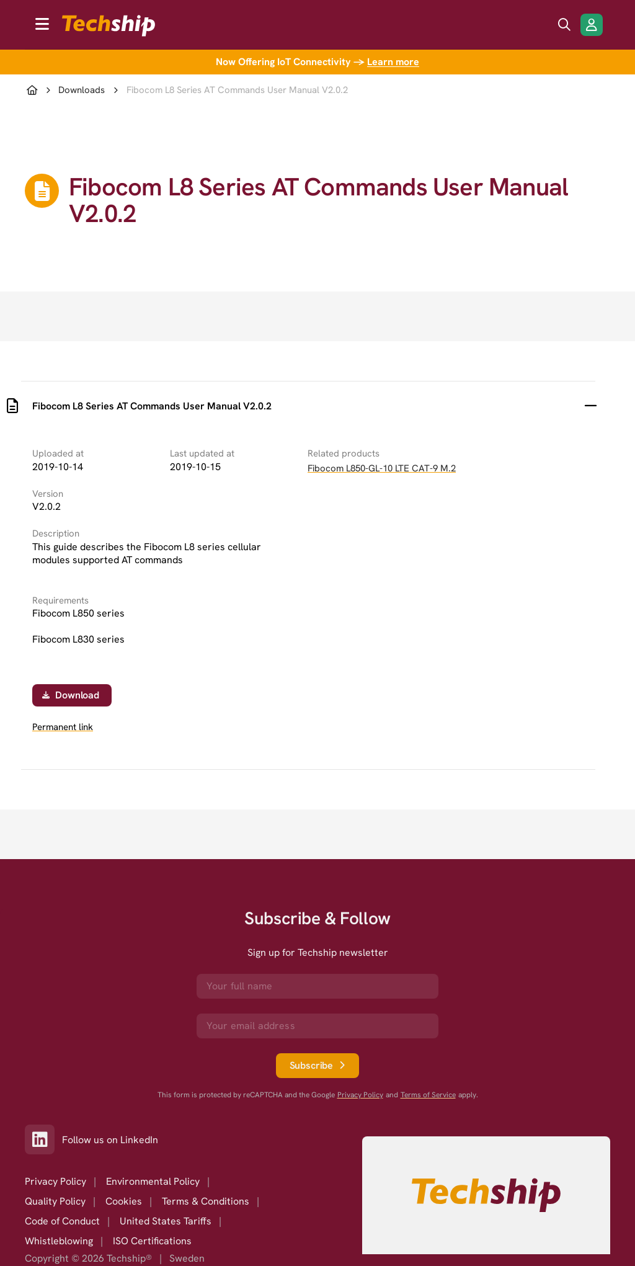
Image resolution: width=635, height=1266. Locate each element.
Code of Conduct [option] (62, 1221)
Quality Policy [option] (55, 1201)
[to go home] (108, 26)
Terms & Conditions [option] (205, 1201)
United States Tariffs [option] (165, 1221)
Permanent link (62, 727)
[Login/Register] (591, 25)
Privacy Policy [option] (55, 1181)
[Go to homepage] (486, 1195)
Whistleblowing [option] (59, 1240)
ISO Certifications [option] (152, 1240)
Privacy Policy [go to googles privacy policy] (360, 1095)
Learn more (393, 61)
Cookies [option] (123, 1201)
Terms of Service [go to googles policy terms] (428, 1095)
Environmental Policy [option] (153, 1181)
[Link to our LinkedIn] (43, 1139)
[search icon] (564, 25)
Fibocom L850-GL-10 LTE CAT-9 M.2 (382, 468)
